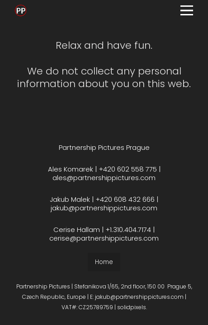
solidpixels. (132, 307)
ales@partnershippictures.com (104, 178)
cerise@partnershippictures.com (104, 238)
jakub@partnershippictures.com (104, 208)
